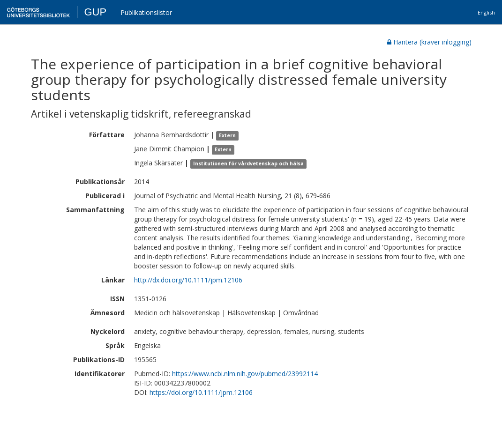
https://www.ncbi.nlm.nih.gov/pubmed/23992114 (245, 373)
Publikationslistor (146, 12)
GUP (95, 12)
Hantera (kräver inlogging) (429, 41)
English (486, 12)
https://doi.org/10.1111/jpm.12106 (201, 392)
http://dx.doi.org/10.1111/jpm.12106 (188, 279)
